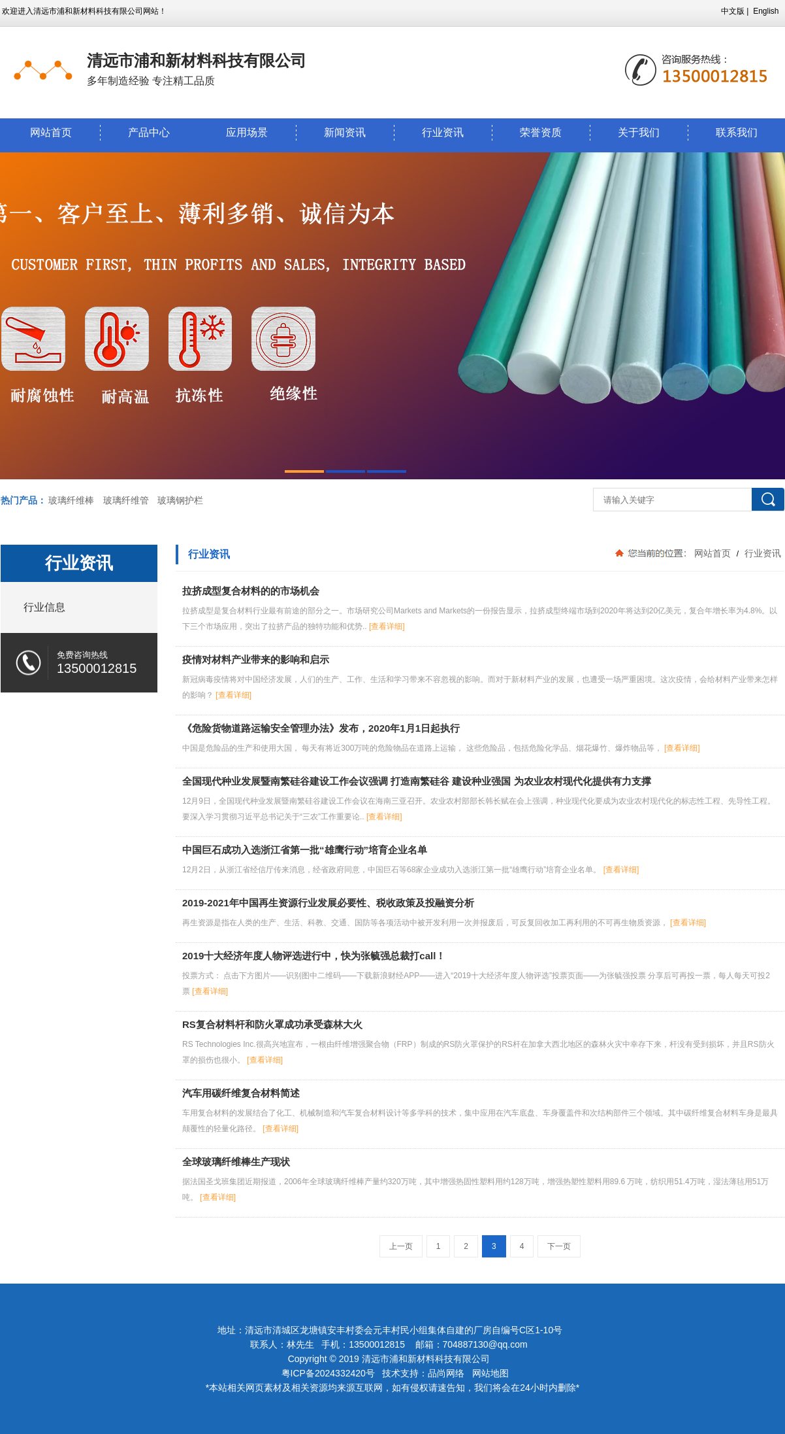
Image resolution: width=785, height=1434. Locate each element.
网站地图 (490, 1373)
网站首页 (51, 132)
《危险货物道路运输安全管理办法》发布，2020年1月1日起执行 (321, 728)
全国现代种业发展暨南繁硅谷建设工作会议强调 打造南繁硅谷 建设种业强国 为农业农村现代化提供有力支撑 (416, 781)
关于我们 (639, 132)
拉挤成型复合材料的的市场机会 (250, 590)
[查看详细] (387, 626)
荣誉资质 (541, 132)
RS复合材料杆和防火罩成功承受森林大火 (272, 1024)
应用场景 (247, 132)
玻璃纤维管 (126, 500)
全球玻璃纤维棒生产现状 (236, 1161)
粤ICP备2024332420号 (329, 1373)
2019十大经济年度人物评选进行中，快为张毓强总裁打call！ (313, 955)
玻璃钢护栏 (180, 500)
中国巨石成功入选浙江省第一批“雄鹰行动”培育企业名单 (304, 849)
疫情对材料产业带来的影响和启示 (255, 659)
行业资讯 (443, 132)
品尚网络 (446, 1373)
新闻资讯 (345, 132)
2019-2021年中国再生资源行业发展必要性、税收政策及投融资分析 (328, 902)
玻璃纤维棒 (71, 500)
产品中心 (149, 132)
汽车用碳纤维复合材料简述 (241, 1093)
